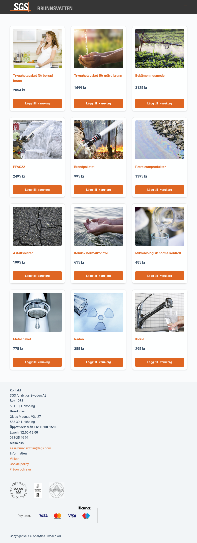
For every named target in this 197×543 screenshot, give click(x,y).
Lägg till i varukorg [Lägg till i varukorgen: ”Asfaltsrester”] (37, 276)
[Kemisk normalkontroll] (98, 226)
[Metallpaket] (37, 312)
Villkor (14, 459)
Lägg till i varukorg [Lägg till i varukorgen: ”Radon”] (98, 362)
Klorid (139, 339)
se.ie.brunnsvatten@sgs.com (30, 448)
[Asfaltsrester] (37, 226)
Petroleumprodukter (150, 167)
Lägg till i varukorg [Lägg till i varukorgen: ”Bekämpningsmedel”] (159, 103)
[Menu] (185, 7)
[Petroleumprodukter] (159, 139)
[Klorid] (159, 312)
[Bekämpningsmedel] (159, 48)
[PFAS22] (37, 139)
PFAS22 (19, 167)
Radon (79, 339)
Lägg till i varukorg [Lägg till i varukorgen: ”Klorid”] (159, 362)
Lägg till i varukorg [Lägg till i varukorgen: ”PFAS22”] (37, 190)
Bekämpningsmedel (150, 75)
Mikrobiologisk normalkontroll (158, 253)
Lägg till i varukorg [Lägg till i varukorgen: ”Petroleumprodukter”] (159, 190)
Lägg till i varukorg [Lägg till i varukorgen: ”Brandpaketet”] (98, 190)
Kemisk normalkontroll (91, 253)
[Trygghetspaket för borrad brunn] (37, 48)
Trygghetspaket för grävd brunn (98, 75)
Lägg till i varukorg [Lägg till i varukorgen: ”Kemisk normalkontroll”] (98, 276)
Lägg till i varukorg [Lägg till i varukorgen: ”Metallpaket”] (37, 362)
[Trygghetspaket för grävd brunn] (98, 48)
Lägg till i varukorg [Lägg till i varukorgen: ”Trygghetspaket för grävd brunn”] (98, 103)
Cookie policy (19, 464)
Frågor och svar (21, 469)
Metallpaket (22, 339)
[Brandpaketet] (98, 139)
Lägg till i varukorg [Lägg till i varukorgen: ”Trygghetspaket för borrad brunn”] (37, 103)
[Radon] (98, 312)
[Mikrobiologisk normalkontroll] (159, 226)
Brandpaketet (84, 167)
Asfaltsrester (23, 253)
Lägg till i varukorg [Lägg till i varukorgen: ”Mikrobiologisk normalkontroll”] (159, 276)
